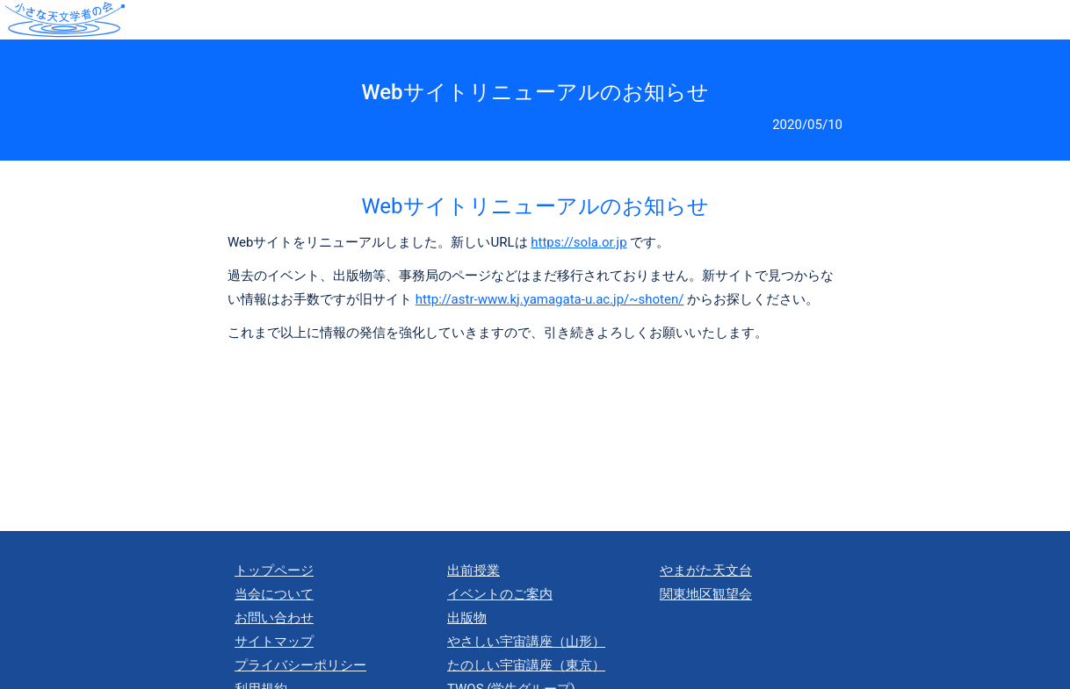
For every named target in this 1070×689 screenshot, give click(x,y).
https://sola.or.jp (578, 242)
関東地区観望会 (706, 594)
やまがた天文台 (706, 570)
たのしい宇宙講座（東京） (526, 665)
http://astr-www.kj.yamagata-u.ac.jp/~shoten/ (550, 299)
